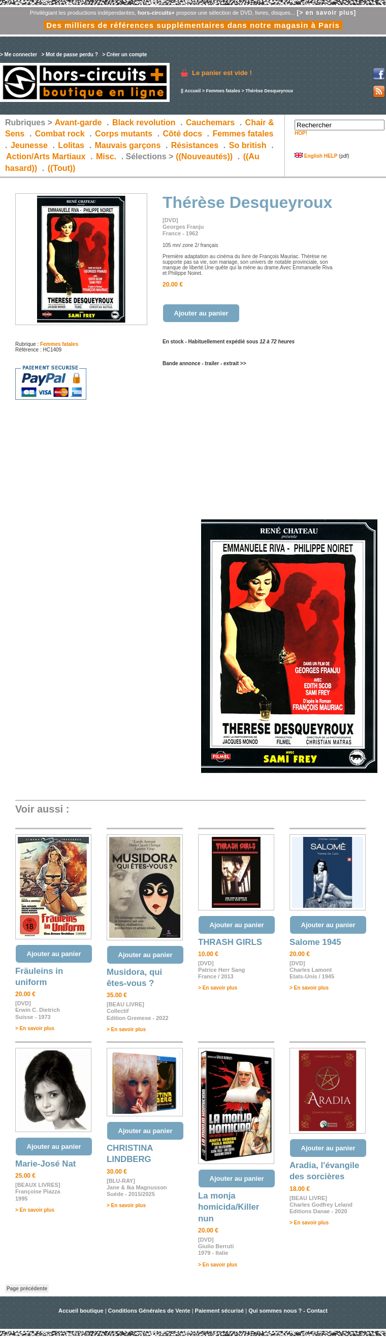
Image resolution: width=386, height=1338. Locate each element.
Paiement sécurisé (219, 1311)
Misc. (106, 156)
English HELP (316, 156)
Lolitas (71, 145)
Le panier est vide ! (222, 73)
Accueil (192, 90)
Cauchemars (210, 122)
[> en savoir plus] (326, 12)
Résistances (194, 145)
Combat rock (60, 133)
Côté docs (182, 133)
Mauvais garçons (127, 145)
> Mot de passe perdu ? (69, 54)
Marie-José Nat (45, 1164)
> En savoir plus (34, 1028)
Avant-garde (78, 122)
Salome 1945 (315, 942)
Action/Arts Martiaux (45, 156)
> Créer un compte (124, 54)
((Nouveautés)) (204, 156)
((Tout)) (62, 168)
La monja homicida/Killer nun (228, 1207)
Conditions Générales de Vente (149, 1311)
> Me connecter (18, 54)
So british (248, 145)
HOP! (301, 133)
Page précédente (27, 1288)
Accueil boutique (81, 1311)
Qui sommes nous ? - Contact (288, 1311)
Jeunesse (29, 145)
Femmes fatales (223, 90)
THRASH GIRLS (230, 942)
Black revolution (143, 122)
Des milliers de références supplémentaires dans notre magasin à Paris (193, 25)
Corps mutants (124, 133)
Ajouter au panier (201, 313)
